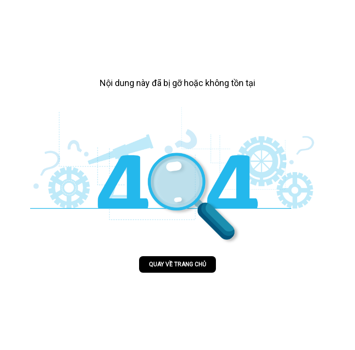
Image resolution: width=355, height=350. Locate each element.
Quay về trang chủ (177, 264)
